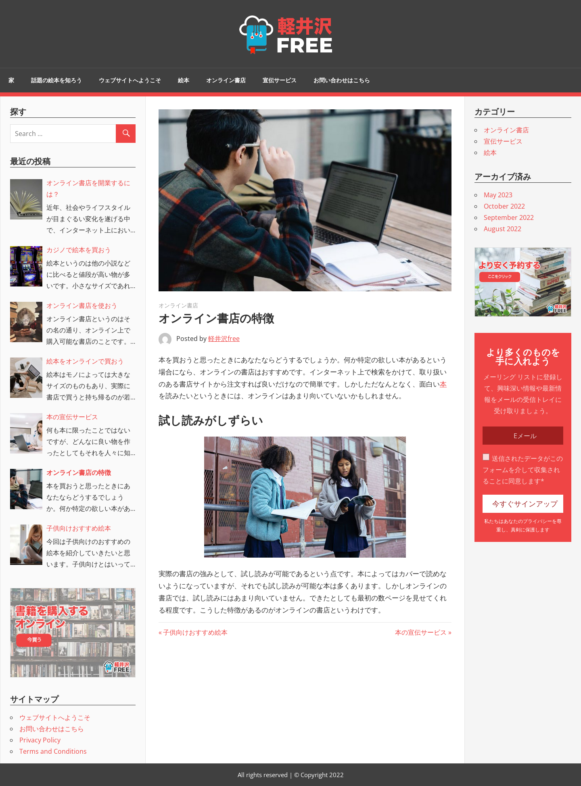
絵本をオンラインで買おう (85, 361)
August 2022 (502, 228)
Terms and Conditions (53, 751)
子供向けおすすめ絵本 (195, 632)
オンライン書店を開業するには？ (88, 188)
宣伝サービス (280, 80)
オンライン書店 (226, 80)
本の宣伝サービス (421, 632)
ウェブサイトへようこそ (130, 80)
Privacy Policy (40, 740)
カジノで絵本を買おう (78, 249)
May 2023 (498, 194)
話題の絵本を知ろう (56, 80)
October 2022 (504, 206)
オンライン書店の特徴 (78, 472)
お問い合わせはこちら (341, 80)
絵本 (183, 80)
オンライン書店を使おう (81, 305)
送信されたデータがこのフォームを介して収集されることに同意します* (523, 469)
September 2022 (509, 217)
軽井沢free (224, 338)
